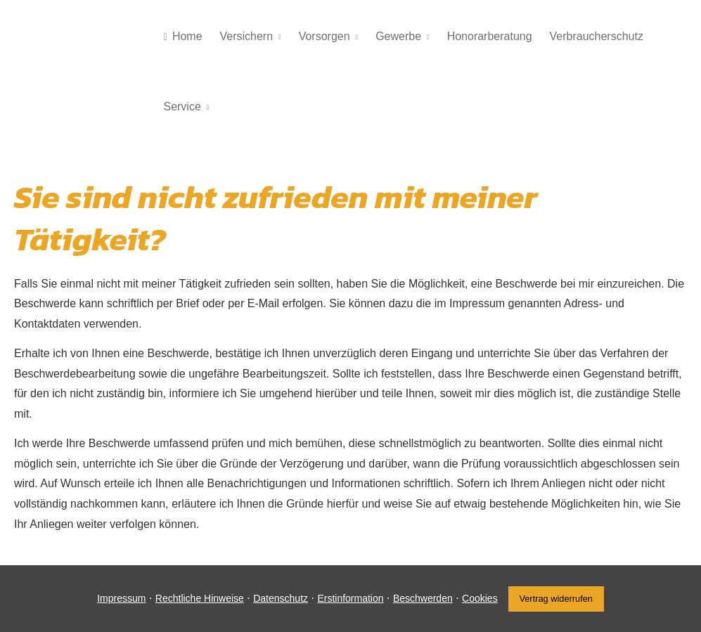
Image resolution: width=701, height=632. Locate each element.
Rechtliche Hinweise (199, 598)
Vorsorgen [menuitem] (322, 36)
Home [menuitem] (182, 36)
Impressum (121, 598)
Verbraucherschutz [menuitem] (593, 36)
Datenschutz (280, 598)
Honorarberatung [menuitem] (486, 36)
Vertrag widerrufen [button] (556, 598)
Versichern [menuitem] (245, 36)
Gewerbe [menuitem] (396, 36)
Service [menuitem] (181, 106)
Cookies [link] (480, 598)
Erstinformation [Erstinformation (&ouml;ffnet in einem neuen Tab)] (350, 598)
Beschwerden (423, 598)
